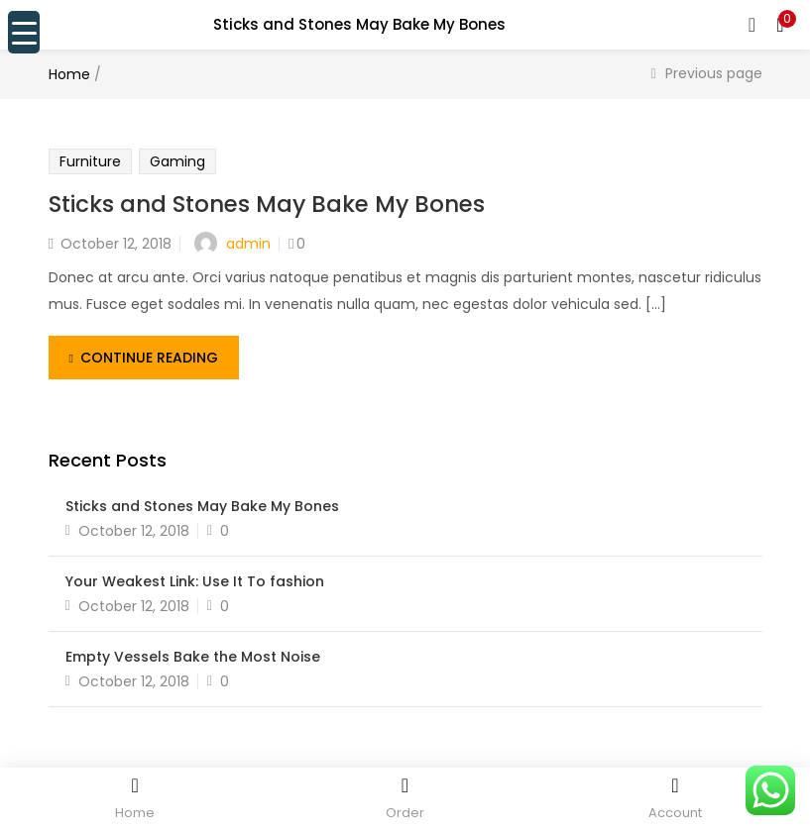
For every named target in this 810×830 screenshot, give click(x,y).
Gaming (177, 161)
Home (69, 74)
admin (248, 244)
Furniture (90, 161)
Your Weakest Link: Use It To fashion (194, 581)
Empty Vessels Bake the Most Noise (192, 657)
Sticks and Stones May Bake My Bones (267, 204)
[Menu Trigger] (24, 32)
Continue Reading (143, 357)
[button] (780, 25)
